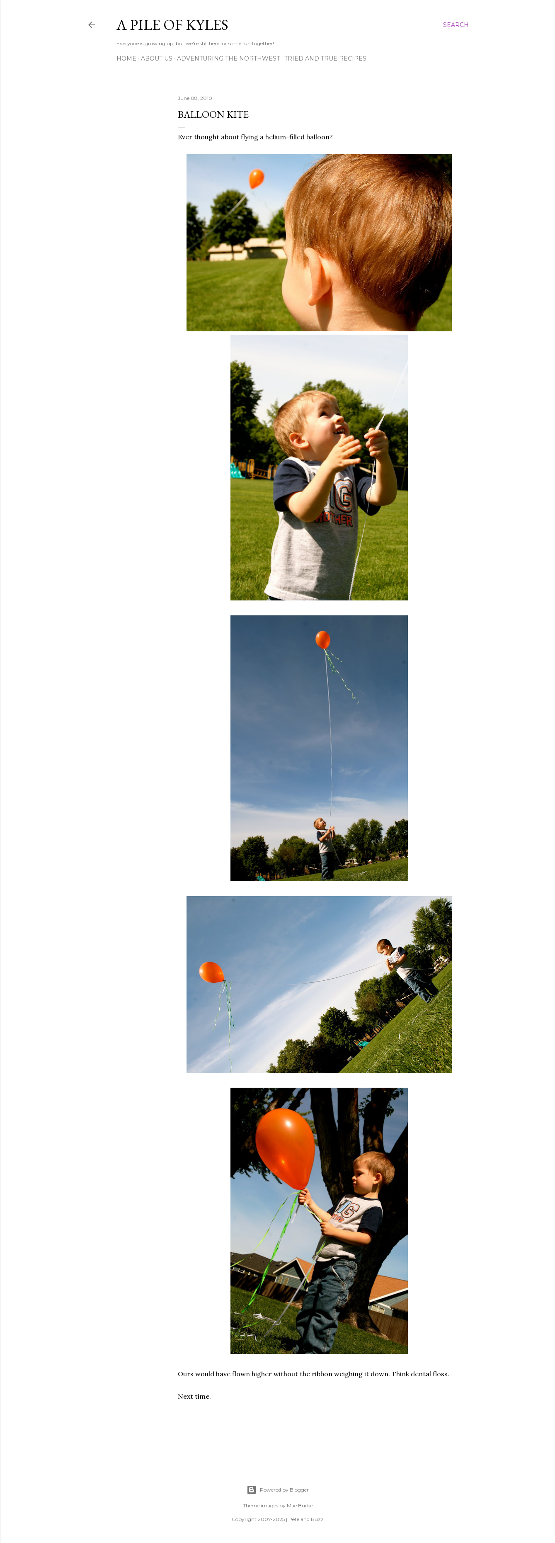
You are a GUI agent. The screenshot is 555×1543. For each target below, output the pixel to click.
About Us (156, 58)
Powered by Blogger (278, 1490)
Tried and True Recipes (325, 58)
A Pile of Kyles (172, 24)
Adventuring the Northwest (228, 58)
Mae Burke (300, 1505)
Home (126, 58)
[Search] (456, 25)
